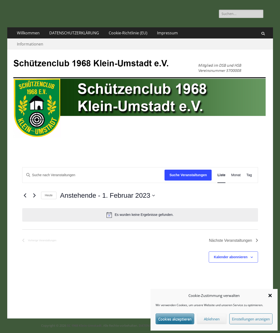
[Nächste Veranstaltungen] (34, 195)
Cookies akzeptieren (175, 319)
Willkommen (28, 33)
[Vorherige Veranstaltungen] (25, 195)
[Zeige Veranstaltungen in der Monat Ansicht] (236, 175)
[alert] (140, 215)
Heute (49, 195)
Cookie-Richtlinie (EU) (128, 33)
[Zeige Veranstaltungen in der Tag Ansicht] (249, 175)
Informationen (30, 44)
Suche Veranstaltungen (188, 175)
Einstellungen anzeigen (251, 319)
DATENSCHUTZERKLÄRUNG (74, 33)
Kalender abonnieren (230, 257)
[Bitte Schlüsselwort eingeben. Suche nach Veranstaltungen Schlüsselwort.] (93, 175)
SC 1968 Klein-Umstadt (84, 325)
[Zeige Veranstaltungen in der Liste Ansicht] (221, 175)
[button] (270, 295)
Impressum (167, 33)
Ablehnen (212, 319)
